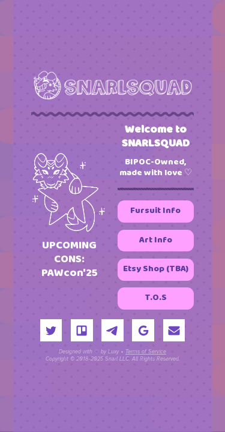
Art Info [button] (155, 240)
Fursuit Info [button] (155, 211)
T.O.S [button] (156, 298)
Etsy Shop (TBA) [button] (155, 269)
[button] (51, 331)
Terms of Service (145, 352)
